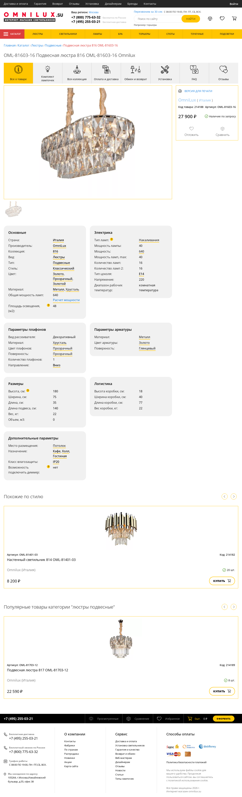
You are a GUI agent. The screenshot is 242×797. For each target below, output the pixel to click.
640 (141, 251)
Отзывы (74, 3)
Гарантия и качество (127, 749)
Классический (63, 268)
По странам (71, 749)
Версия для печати (198, 91)
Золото (58, 274)
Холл (65, 451)
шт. (194, 718)
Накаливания (149, 240)
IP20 (56, 462)
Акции (68, 762)
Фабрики (69, 745)
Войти (234, 4)
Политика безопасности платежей (186, 762)
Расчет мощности (66, 300)
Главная (10, 45)
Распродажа (71, 753)
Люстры (37, 45)
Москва (94, 12)
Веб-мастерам (123, 758)
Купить (222, 581)
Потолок (59, 446)
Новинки (69, 758)
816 (55, 251)
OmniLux (59, 246)
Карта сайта (71, 766)
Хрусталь (72, 289)
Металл (58, 289)
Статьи (119, 774)
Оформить (224, 718)
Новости (120, 770)
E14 (141, 274)
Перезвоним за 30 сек (148, 11)
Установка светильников (129, 745)
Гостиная (60, 456)
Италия (58, 240)
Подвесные (53, 45)
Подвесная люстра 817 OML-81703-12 (37, 670)
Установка (92, 3)
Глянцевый (147, 348)
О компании (74, 734)
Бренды (132, 3)
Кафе (56, 451)
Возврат (57, 3)
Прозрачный (62, 279)
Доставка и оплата (16, 3)
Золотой (59, 284)
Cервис (121, 734)
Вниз (56, 365)
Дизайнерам (113, 3)
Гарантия (40, 3)
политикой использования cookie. (188, 780)
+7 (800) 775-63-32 (98, 17)
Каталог (12, 34)
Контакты (150, 3)
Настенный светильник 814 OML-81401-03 (41, 559)
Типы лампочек (124, 778)
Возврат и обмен (125, 753)
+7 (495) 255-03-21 (98, 21)
